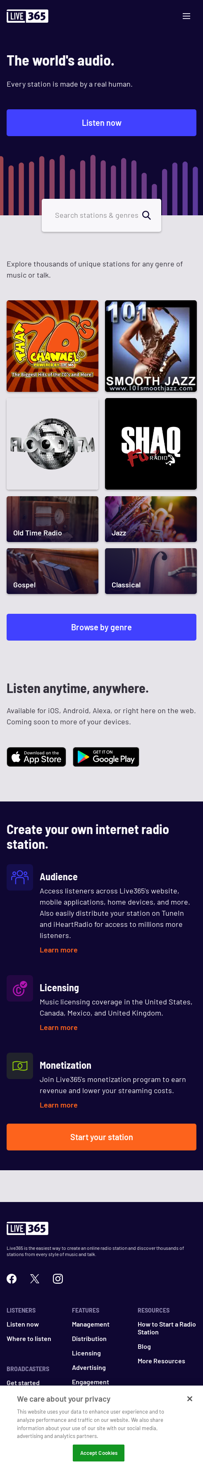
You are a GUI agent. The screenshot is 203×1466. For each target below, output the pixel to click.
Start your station (101, 1137)
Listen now (102, 122)
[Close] (190, 1404)
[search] (151, 215)
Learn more (59, 949)
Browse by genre (101, 627)
